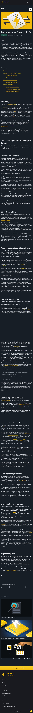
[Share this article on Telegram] (17, 587)
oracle (14, 512)
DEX (24, 350)
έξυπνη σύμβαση (27, 309)
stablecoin (13, 479)
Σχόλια (3, 695)
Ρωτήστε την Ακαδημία (11, 570)
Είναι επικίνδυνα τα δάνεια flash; (12, 91)
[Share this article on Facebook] (9, 587)
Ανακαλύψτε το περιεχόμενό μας (16, 668)
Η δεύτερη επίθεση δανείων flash (13, 89)
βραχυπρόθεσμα (27, 433)
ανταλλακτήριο (4, 265)
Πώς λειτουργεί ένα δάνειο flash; (10, 80)
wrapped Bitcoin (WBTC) (13, 435)
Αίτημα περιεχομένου (6, 693)
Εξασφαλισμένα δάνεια (10, 77)
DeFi (15, 111)
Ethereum (23, 268)
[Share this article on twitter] (1, 587)
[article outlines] (30, 9)
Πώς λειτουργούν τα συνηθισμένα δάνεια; (12, 73)
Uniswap (15, 439)
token (22, 264)
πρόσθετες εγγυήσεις (5, 220)
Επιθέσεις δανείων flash (8, 84)
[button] (30, 2)
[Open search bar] (27, 2)
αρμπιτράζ (16, 346)
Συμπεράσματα (6, 93)
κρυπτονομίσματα (6, 400)
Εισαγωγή (5, 70)
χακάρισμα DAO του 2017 (24, 404)
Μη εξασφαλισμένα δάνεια (11, 75)
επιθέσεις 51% (21, 406)
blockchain (5, 107)
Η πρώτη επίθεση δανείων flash (12, 87)
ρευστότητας (21, 440)
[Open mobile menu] (30, 2)
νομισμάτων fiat (4, 126)
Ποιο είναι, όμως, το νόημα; (11, 82)
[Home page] (5, 2)
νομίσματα (14, 124)
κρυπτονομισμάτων (12, 104)
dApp (4, 426)
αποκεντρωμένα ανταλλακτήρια (11, 365)
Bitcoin (13, 116)
